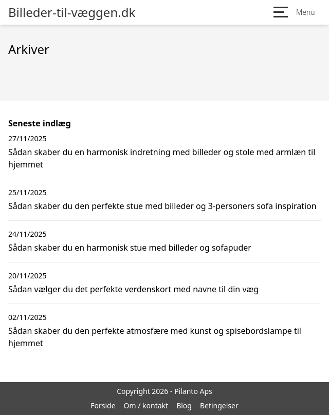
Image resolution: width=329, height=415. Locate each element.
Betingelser (219, 405)
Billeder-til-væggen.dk (71, 12)
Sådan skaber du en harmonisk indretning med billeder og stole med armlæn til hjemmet (161, 158)
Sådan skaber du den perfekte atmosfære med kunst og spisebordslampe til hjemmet (154, 337)
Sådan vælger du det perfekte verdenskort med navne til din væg (133, 289)
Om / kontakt (146, 405)
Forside (102, 405)
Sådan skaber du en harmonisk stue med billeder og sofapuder (129, 247)
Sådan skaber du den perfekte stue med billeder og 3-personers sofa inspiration (162, 206)
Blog (184, 405)
